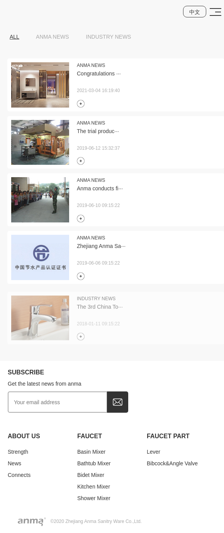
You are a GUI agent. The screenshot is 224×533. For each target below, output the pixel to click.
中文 (194, 12)
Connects (19, 475)
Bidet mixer (90, 475)
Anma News (52, 37)
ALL (14, 37)
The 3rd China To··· (100, 310)
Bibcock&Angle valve (172, 463)
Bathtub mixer (93, 463)
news (14, 463)
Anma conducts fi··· (100, 189)
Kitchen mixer (93, 486)
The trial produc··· (98, 132)
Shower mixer (93, 498)
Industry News (108, 37)
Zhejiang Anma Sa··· (101, 247)
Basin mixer (91, 452)
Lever (153, 452)
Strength (18, 452)
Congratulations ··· (99, 75)
